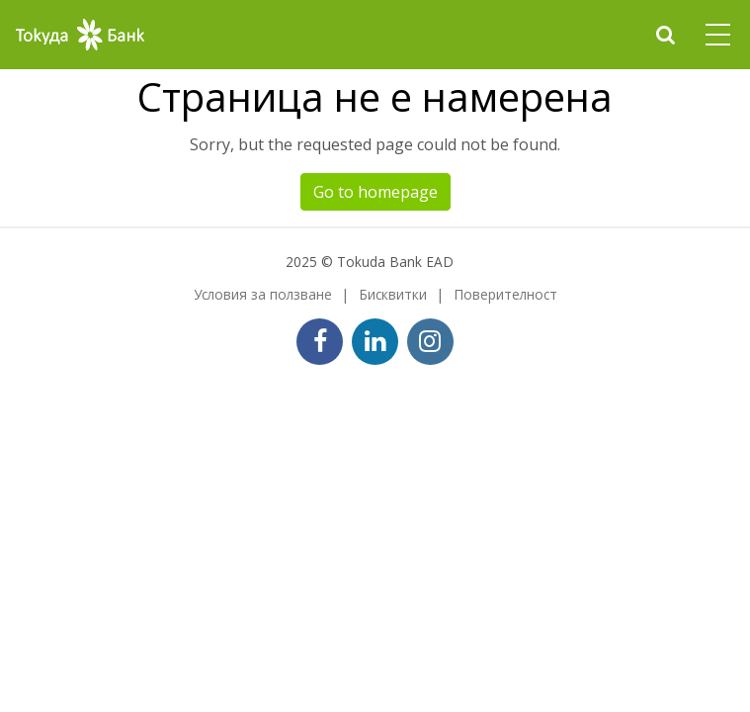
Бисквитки (393, 294)
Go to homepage (375, 192)
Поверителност (505, 294)
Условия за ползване (263, 294)
